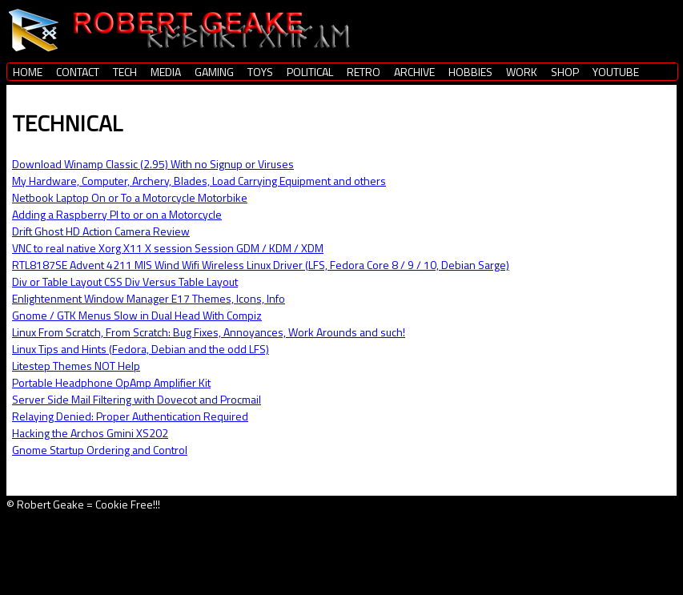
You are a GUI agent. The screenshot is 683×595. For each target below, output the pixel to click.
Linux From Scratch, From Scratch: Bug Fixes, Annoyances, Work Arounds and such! (208, 332)
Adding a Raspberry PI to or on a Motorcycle (117, 214)
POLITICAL (310, 71)
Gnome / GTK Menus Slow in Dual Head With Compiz (137, 315)
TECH (125, 71)
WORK (521, 71)
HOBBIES (470, 71)
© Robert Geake (45, 504)
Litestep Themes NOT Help (76, 365)
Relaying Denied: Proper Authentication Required (130, 416)
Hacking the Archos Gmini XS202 (90, 432)
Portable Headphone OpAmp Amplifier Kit (111, 382)
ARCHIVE (414, 71)
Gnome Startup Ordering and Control (99, 449)
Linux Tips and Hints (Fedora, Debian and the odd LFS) (140, 348)
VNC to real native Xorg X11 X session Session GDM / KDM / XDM (167, 247)
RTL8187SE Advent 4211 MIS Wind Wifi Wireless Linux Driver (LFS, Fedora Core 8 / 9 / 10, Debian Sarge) (260, 264)
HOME (27, 71)
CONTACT (77, 71)
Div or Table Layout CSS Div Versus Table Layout (125, 281)
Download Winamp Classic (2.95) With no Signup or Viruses (153, 163)
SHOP (565, 71)
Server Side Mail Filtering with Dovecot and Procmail (136, 399)
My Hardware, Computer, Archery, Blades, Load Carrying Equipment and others (199, 180)
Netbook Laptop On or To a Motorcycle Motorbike (129, 197)
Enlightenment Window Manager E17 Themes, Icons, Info (148, 298)
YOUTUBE (616, 71)
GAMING (214, 71)
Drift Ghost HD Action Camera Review (101, 231)
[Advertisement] (286, 549)
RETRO (363, 71)
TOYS (260, 71)
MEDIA (166, 71)
